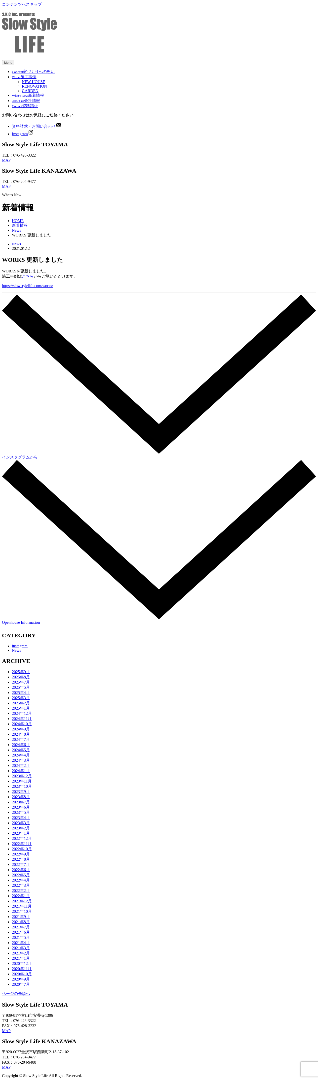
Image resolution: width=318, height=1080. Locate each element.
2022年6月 (21, 870)
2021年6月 (21, 932)
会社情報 (26, 100)
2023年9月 (21, 791)
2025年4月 (21, 692)
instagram (20, 646)
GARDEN (30, 91)
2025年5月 (21, 687)
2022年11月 (22, 844)
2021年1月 (21, 958)
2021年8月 (21, 922)
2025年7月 (21, 682)
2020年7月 (21, 984)
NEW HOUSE (33, 82)
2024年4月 (21, 755)
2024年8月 (21, 734)
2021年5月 (21, 937)
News (16, 230)
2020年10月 (22, 974)
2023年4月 (21, 818)
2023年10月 (22, 786)
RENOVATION (34, 86)
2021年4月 (21, 943)
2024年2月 (21, 765)
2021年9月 (21, 917)
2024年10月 (22, 724)
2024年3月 (21, 760)
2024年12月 (22, 713)
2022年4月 (21, 880)
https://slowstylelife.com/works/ (27, 286)
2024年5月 (21, 750)
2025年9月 (21, 672)
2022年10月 (22, 849)
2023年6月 (21, 807)
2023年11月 (22, 781)
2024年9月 (21, 729)
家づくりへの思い (33, 71)
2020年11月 (22, 969)
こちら (28, 276)
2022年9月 (21, 854)
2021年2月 (21, 953)
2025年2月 (21, 703)
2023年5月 (21, 812)
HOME (18, 221)
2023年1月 (21, 833)
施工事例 (24, 77)
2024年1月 (21, 771)
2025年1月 (21, 708)
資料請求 (25, 106)
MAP (6, 160)
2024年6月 (21, 745)
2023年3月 (21, 823)
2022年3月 (21, 885)
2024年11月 (22, 719)
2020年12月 (22, 963)
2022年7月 (21, 864)
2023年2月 (21, 828)
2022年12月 (22, 838)
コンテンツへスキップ (22, 4)
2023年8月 (21, 797)
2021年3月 (21, 948)
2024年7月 (21, 739)
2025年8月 (21, 677)
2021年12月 (22, 901)
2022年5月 (21, 875)
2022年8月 (21, 859)
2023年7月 (21, 802)
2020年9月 (21, 979)
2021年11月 (22, 906)
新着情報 (28, 95)
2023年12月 (22, 776)
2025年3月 (21, 698)
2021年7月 (21, 927)
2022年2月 (21, 890)
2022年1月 (21, 896)
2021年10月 (22, 911)
